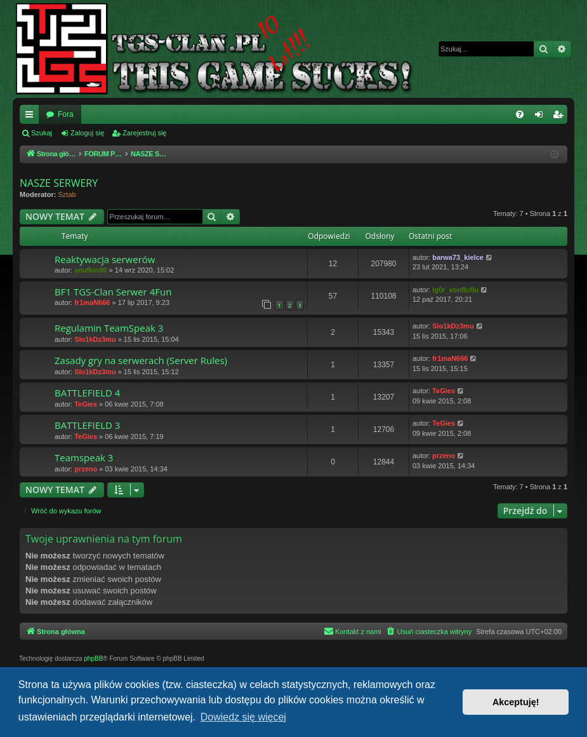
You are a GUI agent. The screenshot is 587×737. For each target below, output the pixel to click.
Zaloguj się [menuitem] (541, 117)
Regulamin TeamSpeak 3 (109, 327)
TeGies (85, 404)
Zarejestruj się (144, 133)
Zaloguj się (87, 133)
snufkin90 (90, 270)
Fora (66, 114)
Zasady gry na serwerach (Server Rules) (141, 360)
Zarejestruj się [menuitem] (560, 117)
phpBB (93, 658)
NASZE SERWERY (59, 183)
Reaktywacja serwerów (105, 259)
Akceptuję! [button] (515, 702)
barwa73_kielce (458, 257)
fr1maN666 (92, 302)
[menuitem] (519, 114)
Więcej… (32, 117)
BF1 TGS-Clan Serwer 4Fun (113, 291)
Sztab (67, 194)
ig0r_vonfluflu (455, 290)
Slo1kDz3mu (94, 339)
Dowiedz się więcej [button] (243, 717)
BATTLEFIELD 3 (87, 425)
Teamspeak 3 (84, 457)
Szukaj (41, 133)
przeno (85, 469)
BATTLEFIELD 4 (87, 392)
